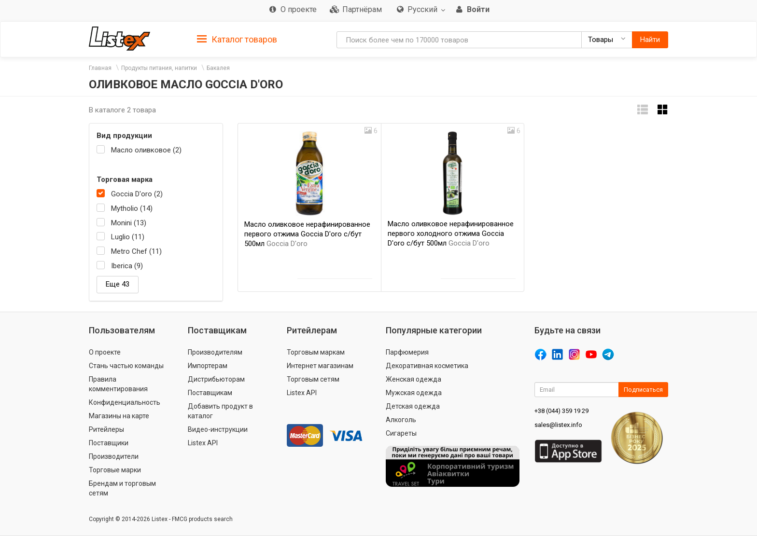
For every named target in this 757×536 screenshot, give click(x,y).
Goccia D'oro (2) (137, 194)
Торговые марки (115, 470)
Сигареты (401, 433)
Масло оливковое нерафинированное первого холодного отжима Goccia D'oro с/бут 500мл (451, 233)
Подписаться (643, 389)
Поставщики (108, 443)
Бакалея (218, 68)
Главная (100, 68)
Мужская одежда (414, 393)
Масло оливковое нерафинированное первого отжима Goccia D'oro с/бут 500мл (307, 234)
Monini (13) (128, 223)
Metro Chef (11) (136, 251)
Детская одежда (413, 406)
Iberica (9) (127, 265)
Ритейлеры (106, 429)
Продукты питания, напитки (159, 68)
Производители (114, 456)
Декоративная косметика (427, 366)
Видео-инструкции (218, 429)
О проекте (105, 352)
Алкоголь (401, 420)
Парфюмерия (407, 352)
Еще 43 (117, 284)
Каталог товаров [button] (237, 39)
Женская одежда (413, 379)
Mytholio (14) (132, 208)
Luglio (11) (127, 237)
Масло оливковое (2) (146, 150)
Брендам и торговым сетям (122, 488)
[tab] (237, 39)
